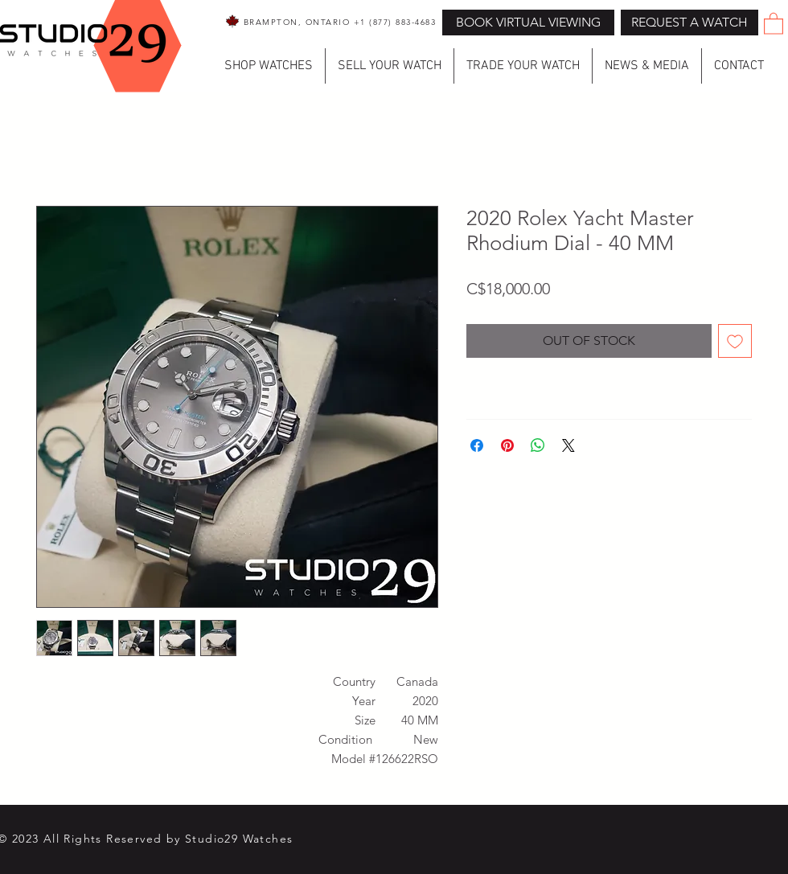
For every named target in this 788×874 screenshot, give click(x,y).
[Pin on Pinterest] (507, 445)
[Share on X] (568, 445)
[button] (689, 22)
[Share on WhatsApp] (538, 445)
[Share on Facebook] (476, 445)
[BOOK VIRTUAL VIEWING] (528, 22)
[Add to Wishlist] (735, 341)
